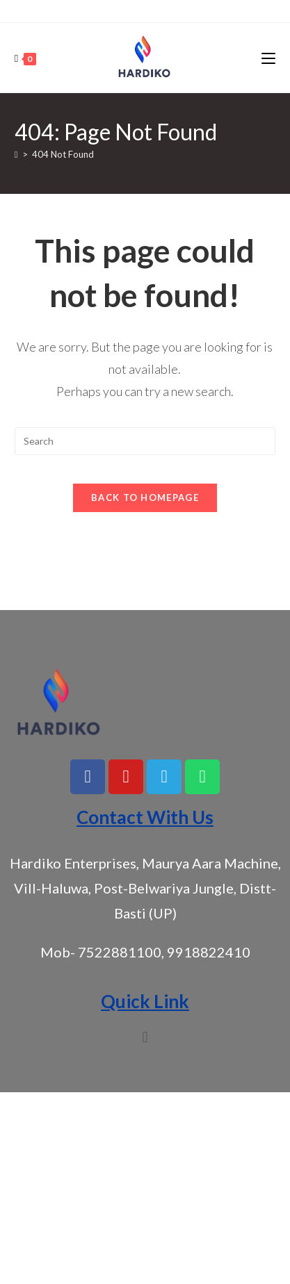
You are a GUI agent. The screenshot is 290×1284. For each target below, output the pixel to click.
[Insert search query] (145, 441)
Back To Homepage (145, 497)
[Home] (16, 154)
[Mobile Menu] (268, 57)
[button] (145, 1037)
